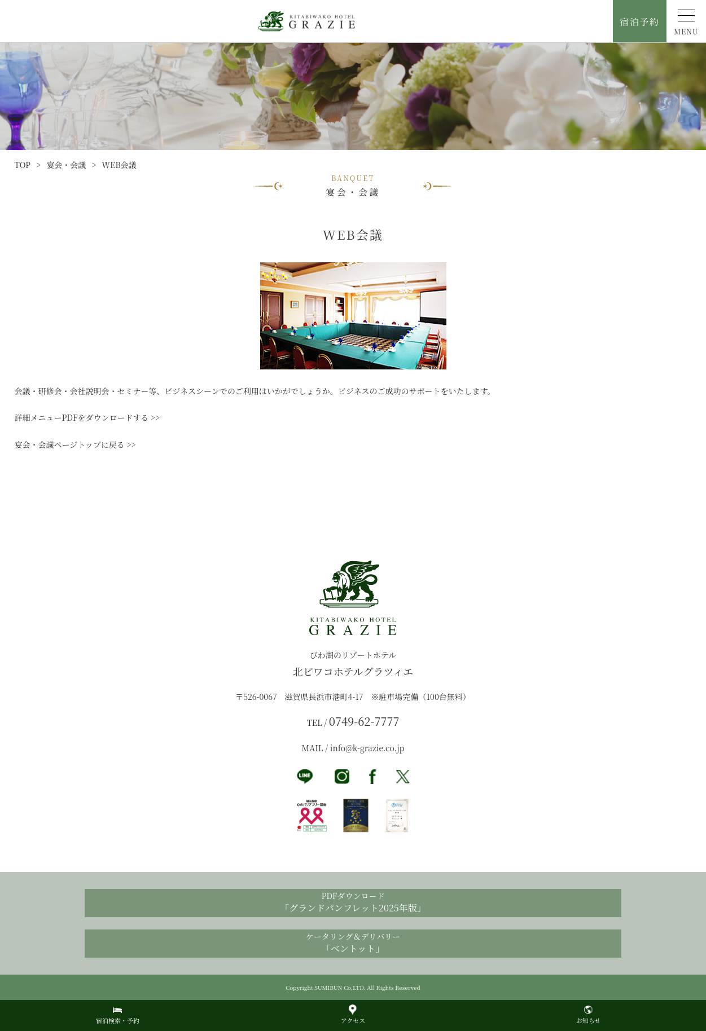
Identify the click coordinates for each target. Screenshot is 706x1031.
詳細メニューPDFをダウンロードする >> (87, 417)
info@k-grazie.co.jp (367, 748)
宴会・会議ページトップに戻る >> (75, 444)
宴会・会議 (66, 164)
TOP (23, 164)
